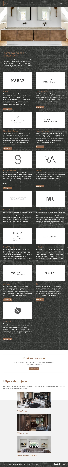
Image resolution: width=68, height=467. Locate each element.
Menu (60, 3)
